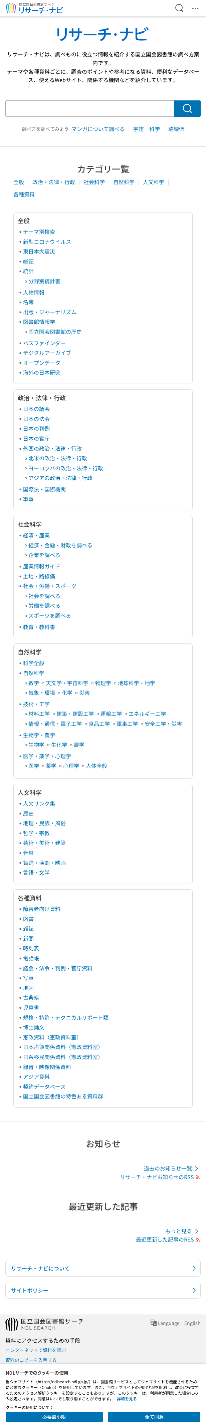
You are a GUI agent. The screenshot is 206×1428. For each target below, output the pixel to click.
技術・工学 (36, 704)
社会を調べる (44, 596)
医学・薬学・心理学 (47, 756)
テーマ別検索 (39, 231)
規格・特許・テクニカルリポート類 (66, 1017)
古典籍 (31, 997)
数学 (33, 683)
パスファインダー (44, 343)
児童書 (31, 1007)
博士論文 (33, 1027)
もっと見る (183, 1231)
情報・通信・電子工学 (55, 724)
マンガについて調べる (98, 129)
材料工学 (39, 713)
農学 (79, 745)
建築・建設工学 (75, 713)
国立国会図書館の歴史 (55, 332)
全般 (19, 182)
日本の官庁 (36, 438)
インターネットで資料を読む (35, 1350)
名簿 (28, 302)
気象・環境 (41, 692)
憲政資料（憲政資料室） (52, 1037)
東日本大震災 (39, 251)
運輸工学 (111, 713)
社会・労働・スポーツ (49, 586)
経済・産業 (36, 535)
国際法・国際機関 (44, 489)
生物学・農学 (39, 735)
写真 (28, 978)
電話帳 (31, 958)
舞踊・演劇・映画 (44, 863)
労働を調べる (44, 605)
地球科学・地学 (136, 683)
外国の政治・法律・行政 (52, 448)
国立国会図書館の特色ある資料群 (63, 1096)
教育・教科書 (39, 627)
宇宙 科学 (147, 129)
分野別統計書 (44, 281)
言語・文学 (36, 872)
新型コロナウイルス (47, 241)
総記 (28, 261)
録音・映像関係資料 (47, 1067)
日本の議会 (36, 409)
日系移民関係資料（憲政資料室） (63, 1057)
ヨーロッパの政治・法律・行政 (65, 468)
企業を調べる (44, 555)
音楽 (28, 853)
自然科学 (124, 182)
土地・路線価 (39, 576)
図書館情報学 (39, 322)
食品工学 (99, 724)
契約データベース (44, 1086)
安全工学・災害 (163, 724)
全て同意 (154, 1416)
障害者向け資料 (41, 909)
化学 (67, 692)
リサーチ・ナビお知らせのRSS (160, 1177)
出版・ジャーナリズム (49, 312)
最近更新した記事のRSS (168, 1239)
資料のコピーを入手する (31, 1360)
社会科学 (94, 182)
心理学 (71, 766)
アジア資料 (36, 1076)
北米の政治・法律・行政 (57, 458)
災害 (84, 692)
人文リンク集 (39, 803)
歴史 (28, 813)
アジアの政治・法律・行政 (60, 478)
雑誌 (28, 928)
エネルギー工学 (147, 713)
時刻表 (31, 948)
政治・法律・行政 (54, 182)
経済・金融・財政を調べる (60, 545)
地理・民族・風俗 (44, 823)
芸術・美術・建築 (44, 843)
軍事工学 (127, 724)
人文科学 (154, 182)
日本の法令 (36, 419)
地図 (28, 988)
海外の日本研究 (41, 372)
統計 (28, 271)
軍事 (28, 499)
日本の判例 (36, 428)
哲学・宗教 (36, 833)
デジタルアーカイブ (47, 353)
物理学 (103, 683)
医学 (33, 766)
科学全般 (33, 663)
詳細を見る (127, 1398)
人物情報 (33, 292)
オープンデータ (41, 363)
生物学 (36, 745)
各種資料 (24, 194)
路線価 (176, 129)
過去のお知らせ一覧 (172, 1168)
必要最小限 (54, 1416)
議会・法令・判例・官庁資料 (57, 968)
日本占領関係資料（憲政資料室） (63, 1047)
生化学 (59, 745)
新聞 (28, 938)
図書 (28, 919)
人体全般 (96, 766)
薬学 (51, 766)
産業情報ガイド (41, 566)
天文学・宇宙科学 (67, 683)
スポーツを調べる (49, 615)
